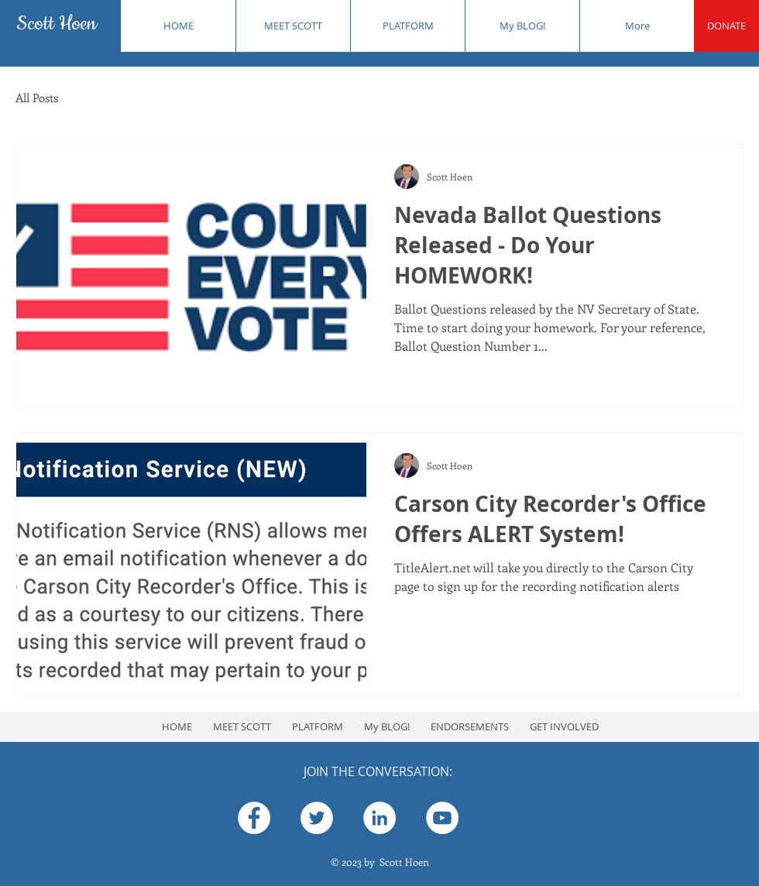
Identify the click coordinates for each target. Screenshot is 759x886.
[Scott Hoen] (254, 818)
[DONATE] (726, 26)
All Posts (36, 97)
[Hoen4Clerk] (317, 818)
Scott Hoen (56, 24)
